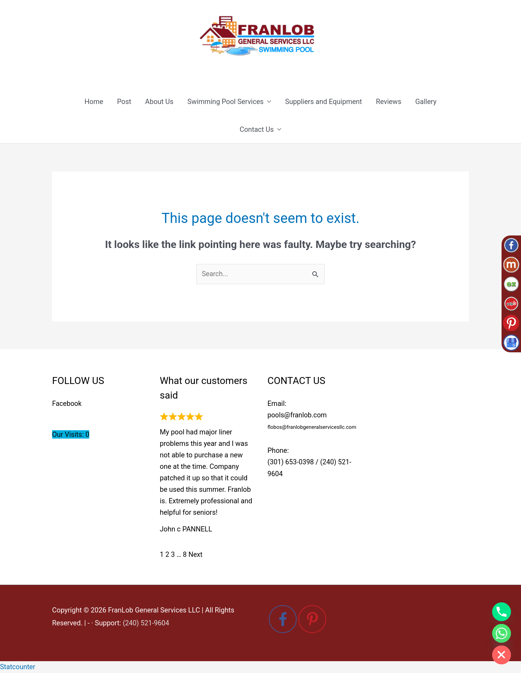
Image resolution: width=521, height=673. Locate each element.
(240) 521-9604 (146, 623)
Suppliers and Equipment (323, 102)
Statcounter (18, 667)
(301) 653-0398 (291, 463)
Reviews (388, 102)
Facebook (67, 404)
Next (196, 555)
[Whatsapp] (501, 633)
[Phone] (501, 611)
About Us (159, 102)
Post (124, 102)
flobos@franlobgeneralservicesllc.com (311, 428)
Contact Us (257, 130)
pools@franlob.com (297, 415)
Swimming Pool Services (225, 102)
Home (93, 102)
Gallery (425, 102)
